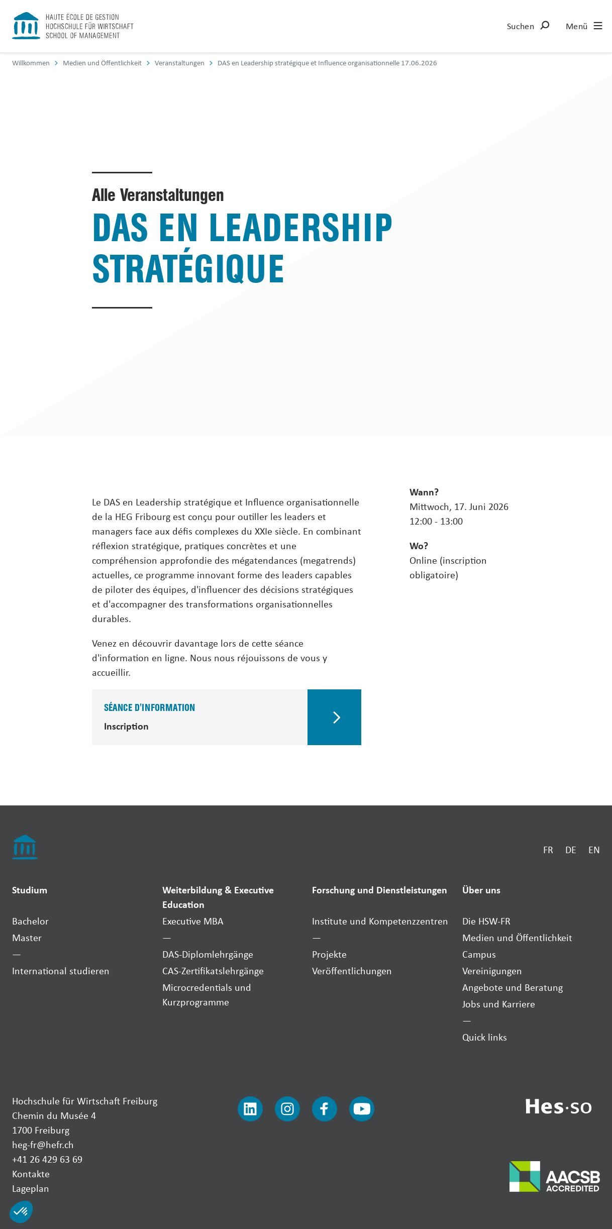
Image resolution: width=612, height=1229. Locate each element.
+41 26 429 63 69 (47, 1159)
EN (594, 849)
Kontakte (31, 1173)
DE (570, 849)
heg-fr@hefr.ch (43, 1144)
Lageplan (30, 1188)
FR (548, 849)
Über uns (481, 889)
